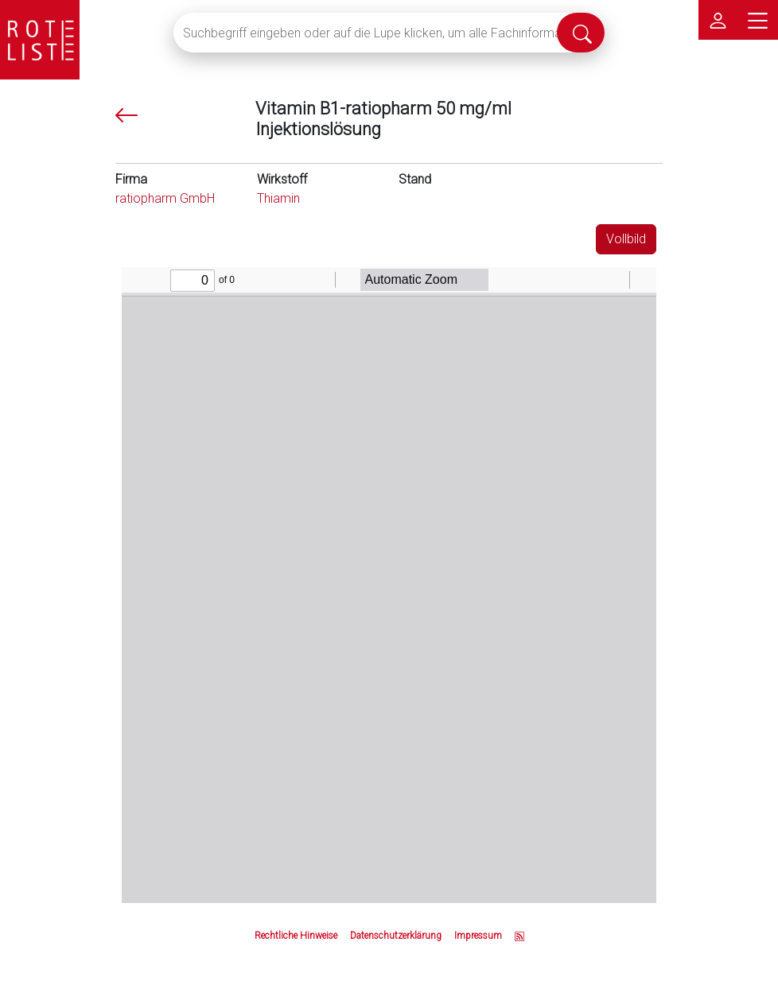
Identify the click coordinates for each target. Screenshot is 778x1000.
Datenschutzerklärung (396, 935)
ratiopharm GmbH (165, 198)
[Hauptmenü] (758, 20)
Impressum (478, 935)
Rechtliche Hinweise (296, 935)
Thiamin (278, 198)
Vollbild (626, 238)
